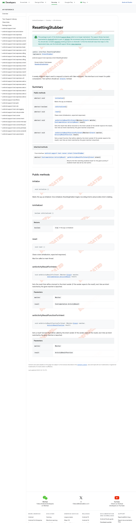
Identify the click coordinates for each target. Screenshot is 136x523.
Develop (48, 20)
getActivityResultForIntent (77, 157)
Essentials (23, 2)
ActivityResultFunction (63, 135)
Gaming (48, 517)
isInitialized (60, 107)
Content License (82, 365)
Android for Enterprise (35, 520)
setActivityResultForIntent (65, 120)
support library (66, 37)
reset (57, 112)
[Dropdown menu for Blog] (88, 2)
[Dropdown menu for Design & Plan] (46, 2)
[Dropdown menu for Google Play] (75, 2)
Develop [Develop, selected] (54, 2)
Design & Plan (39, 2)
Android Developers (38, 20)
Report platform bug (124, 517)
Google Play (69, 2)
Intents (63, 79)
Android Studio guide (106, 519)
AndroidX (51, 39)
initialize (59, 98)
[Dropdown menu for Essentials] (30, 2)
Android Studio (127, 2)
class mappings (76, 44)
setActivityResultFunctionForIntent (69, 133)
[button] (12, 28)
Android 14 (85, 520)
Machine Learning (51, 520)
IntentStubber (47, 54)
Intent (85, 120)
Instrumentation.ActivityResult (67, 122)
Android (30, 517)
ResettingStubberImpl (41, 64)
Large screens (68, 517)
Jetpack (67, 39)
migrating (57, 42)
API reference (8, 9)
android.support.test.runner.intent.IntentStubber (64, 153)
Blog (84, 2)
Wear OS (67, 520)
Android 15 (85, 517)
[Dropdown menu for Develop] (59, 2)
